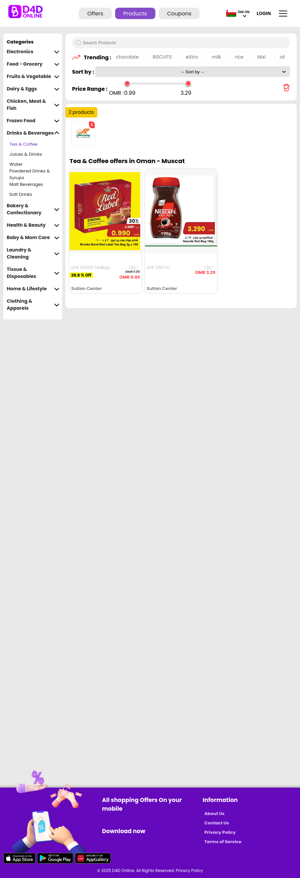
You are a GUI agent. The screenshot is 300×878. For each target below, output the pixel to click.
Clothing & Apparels (33, 305)
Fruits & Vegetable (33, 76)
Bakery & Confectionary (33, 209)
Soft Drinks (20, 194)
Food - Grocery (33, 64)
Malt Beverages (26, 184)
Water (15, 164)
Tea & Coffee (23, 144)
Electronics (33, 51)
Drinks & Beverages (33, 133)
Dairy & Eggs (33, 88)
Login (264, 13)
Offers (95, 13)
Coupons (179, 13)
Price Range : (89, 89)
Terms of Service (222, 841)
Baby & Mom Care (33, 237)
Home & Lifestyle (33, 288)
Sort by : (83, 72)
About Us (214, 813)
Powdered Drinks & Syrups (29, 174)
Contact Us (216, 823)
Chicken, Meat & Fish (33, 105)
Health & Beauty (33, 225)
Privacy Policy (220, 832)
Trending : (95, 57)
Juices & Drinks (25, 154)
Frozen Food (33, 120)
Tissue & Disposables (33, 273)
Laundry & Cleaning (33, 253)
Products (135, 13)
